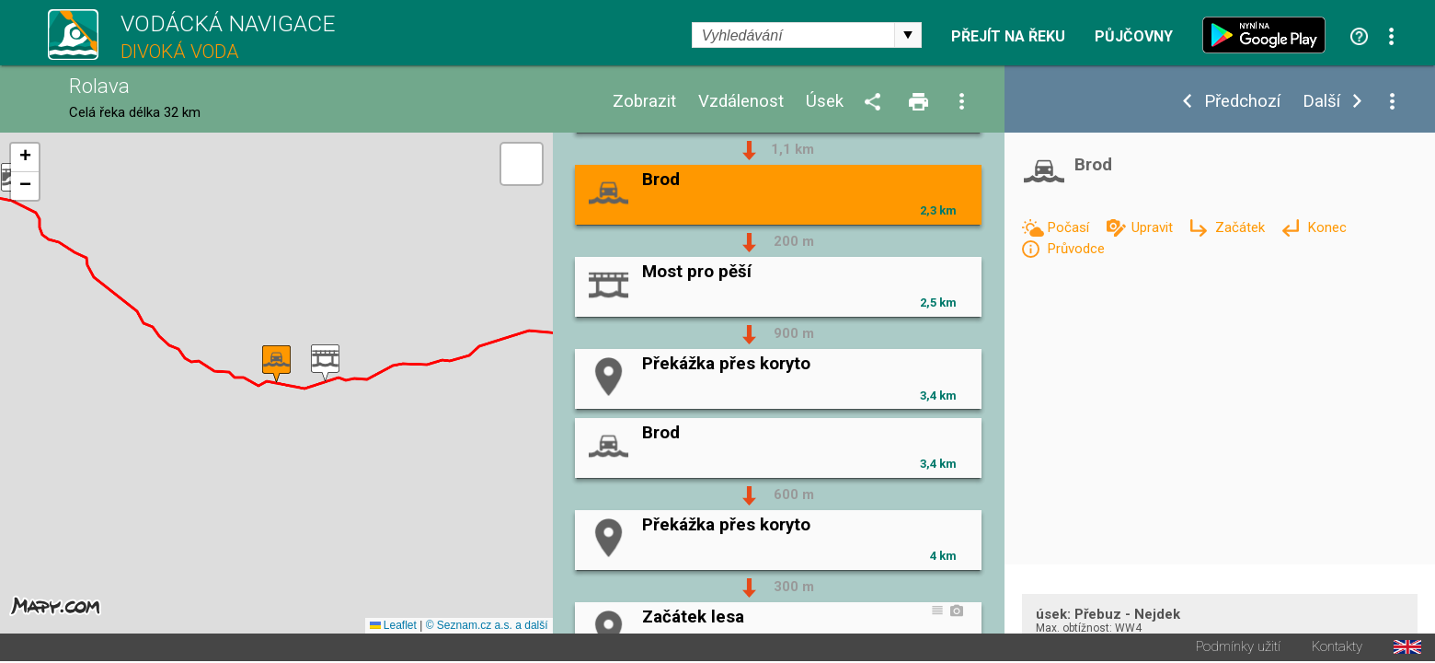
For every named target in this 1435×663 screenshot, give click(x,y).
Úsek (825, 101)
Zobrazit (644, 101)
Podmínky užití (1238, 649)
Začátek (1242, 227)
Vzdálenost (741, 101)
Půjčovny (1134, 36)
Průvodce (1076, 248)
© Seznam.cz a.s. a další (487, 627)
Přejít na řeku (1008, 36)
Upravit (1154, 227)
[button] (325, 364)
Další (1321, 101)
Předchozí (1242, 101)
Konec (1327, 227)
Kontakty (1337, 649)
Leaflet (393, 627)
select (908, 35)
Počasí (1070, 227)
